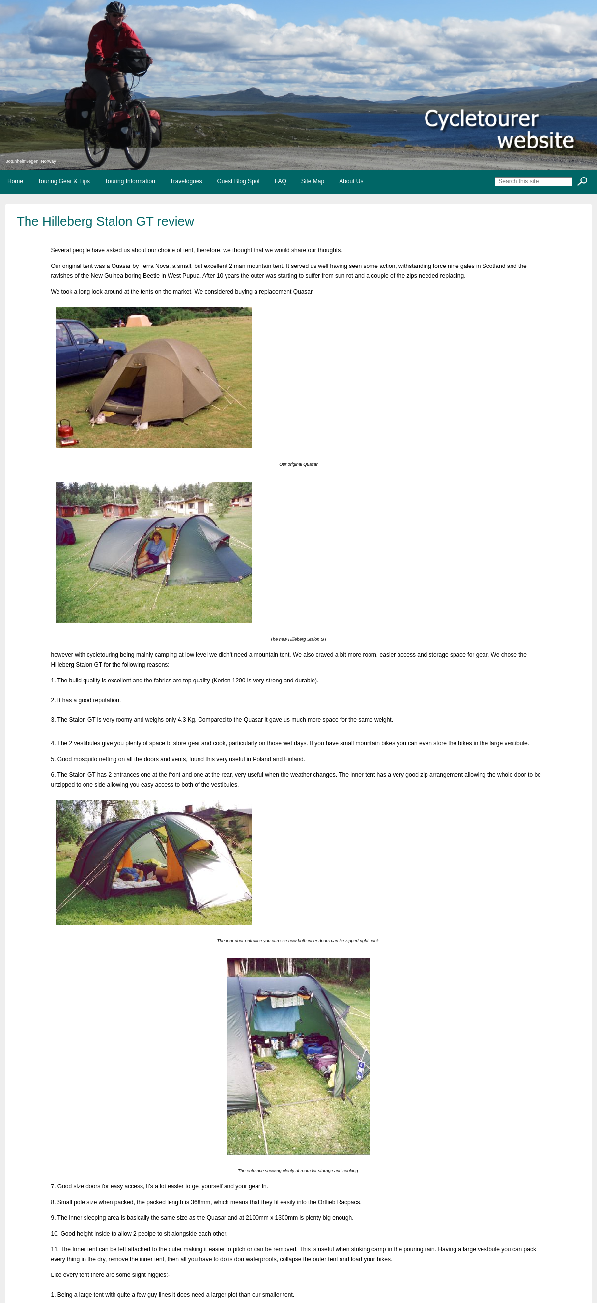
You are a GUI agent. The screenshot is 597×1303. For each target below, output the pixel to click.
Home (15, 181)
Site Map (312, 181)
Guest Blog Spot (238, 181)
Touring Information (130, 181)
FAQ (280, 181)
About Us (351, 181)
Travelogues (186, 181)
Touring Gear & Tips (64, 181)
